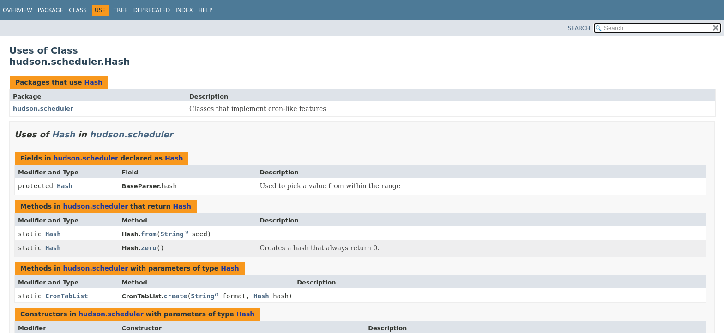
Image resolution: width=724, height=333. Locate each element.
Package (50, 10)
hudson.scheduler (43, 108)
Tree (121, 10)
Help (206, 10)
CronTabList (66, 296)
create (175, 296)
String (172, 234)
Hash (93, 82)
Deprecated (151, 10)
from (149, 234)
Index (184, 10)
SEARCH (579, 28)
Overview (17, 10)
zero (149, 248)
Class (78, 10)
